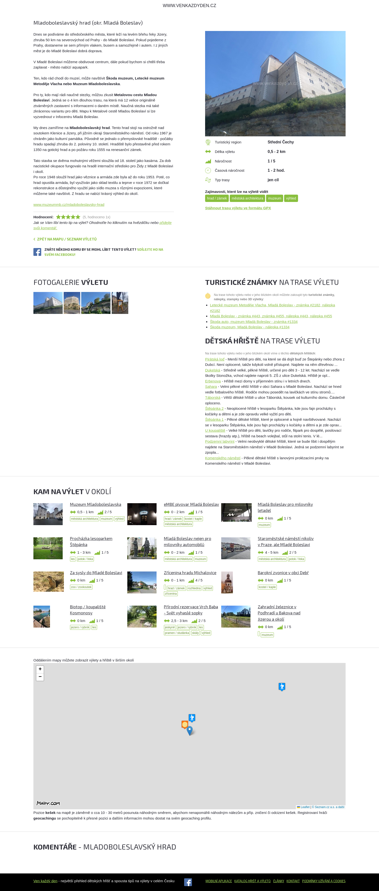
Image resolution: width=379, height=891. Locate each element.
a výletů (263, 881)
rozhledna (194, 588)
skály (195, 633)
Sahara (211, 386)
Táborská (212, 397)
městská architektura (247, 198)
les (73, 559)
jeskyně (170, 627)
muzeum (274, 198)
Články (278, 881)
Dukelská (212, 370)
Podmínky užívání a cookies (324, 881)
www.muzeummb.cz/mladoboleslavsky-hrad (68, 204)
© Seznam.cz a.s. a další (328, 807)
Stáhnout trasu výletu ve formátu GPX (238, 208)
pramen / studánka (177, 633)
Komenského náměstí (222, 458)
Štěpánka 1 (214, 419)
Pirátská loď (214, 359)
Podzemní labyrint (219, 441)
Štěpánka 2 (214, 408)
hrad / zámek (217, 198)
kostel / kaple (193, 519)
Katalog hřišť (245, 881)
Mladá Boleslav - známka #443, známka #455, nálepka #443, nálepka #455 (271, 316)
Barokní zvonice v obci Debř (283, 572)
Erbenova (213, 381)
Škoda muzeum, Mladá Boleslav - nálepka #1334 (249, 327)
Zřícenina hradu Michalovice (190, 572)
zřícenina (171, 593)
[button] (190, 731)
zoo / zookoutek (81, 587)
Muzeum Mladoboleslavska (95, 504)
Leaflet (303, 807)
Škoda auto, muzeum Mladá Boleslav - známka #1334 (254, 322)
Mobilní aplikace (219, 881)
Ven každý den (45, 881)
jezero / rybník (80, 627)
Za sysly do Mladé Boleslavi (96, 572)
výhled (291, 198)
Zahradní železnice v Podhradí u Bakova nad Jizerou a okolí (279, 612)
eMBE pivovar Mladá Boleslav (191, 504)
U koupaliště (215, 430)
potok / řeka (85, 559)
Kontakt (293, 881)
